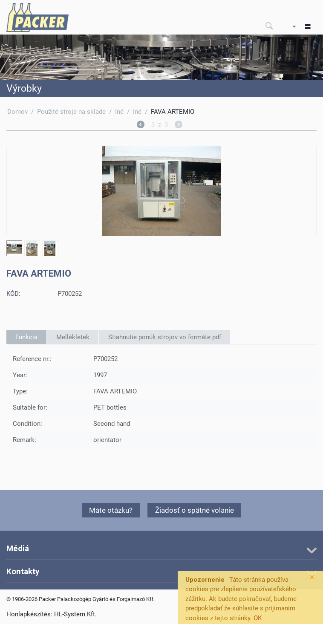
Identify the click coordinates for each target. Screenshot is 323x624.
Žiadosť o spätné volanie (194, 510)
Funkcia (26, 337)
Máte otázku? (111, 510)
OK (258, 618)
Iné (119, 112)
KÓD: (13, 294)
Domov (17, 112)
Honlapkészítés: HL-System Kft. (51, 614)
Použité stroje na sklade (71, 112)
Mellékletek (72, 337)
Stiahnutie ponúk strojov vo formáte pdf (164, 337)
